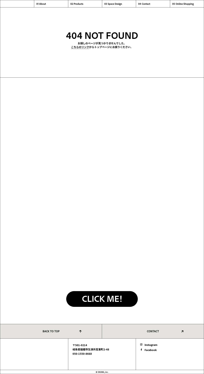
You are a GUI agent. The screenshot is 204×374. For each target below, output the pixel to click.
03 (120, 3)
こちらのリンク (80, 47)
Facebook (150, 350)
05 (188, 3)
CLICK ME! (102, 298)
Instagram (150, 345)
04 (154, 3)
